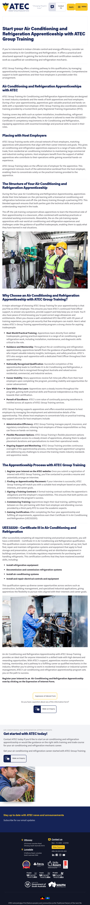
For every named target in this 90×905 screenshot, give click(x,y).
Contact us (57, 841)
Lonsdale (28, 851)
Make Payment (58, 849)
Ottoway (28, 841)
